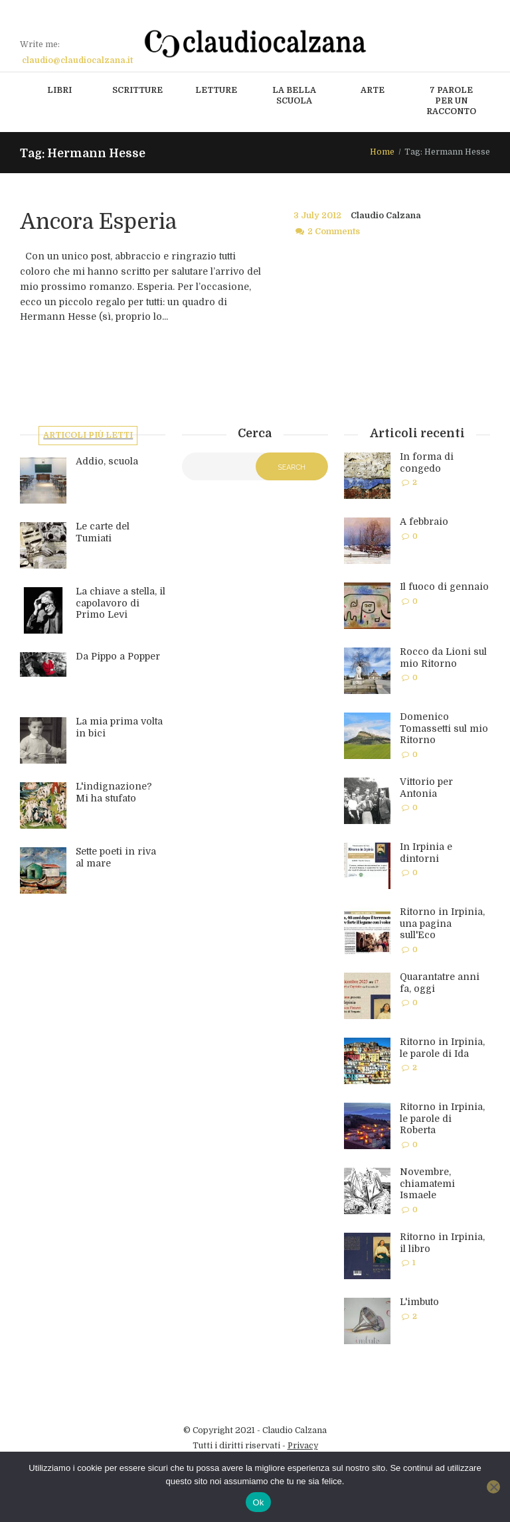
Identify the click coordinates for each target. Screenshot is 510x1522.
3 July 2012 (317, 215)
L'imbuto (419, 1301)
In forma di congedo (427, 462)
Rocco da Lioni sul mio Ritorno (443, 657)
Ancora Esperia (98, 222)
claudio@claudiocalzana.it (77, 60)
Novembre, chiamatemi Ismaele (427, 1183)
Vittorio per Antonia (426, 787)
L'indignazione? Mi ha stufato (114, 793)
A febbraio (424, 521)
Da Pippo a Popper (118, 657)
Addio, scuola (107, 462)
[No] (493, 1486)
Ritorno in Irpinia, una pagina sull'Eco (442, 923)
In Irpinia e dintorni (426, 852)
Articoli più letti (88, 436)
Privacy (303, 1445)
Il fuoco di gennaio (444, 586)
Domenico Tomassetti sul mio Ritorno (444, 728)
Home (382, 152)
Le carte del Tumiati (102, 533)
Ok (258, 1502)
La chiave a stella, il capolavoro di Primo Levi (120, 604)
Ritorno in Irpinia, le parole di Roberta (442, 1118)
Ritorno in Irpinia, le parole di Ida (442, 1047)
